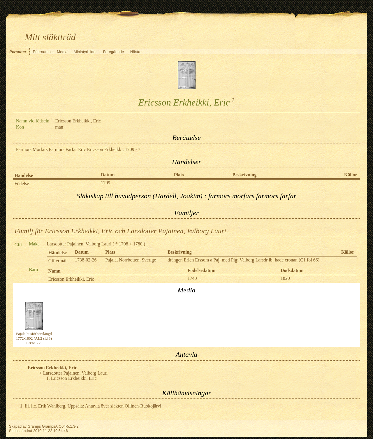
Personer (17, 52)
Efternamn (42, 52)
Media (62, 52)
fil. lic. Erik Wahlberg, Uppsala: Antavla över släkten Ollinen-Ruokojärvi (93, 405)
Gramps (34, 426)
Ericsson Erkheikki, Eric (71, 279)
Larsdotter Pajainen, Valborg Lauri (79, 243)
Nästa (135, 52)
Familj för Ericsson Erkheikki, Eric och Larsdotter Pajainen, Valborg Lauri (120, 231)
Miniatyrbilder (85, 52)
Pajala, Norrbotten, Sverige (130, 259)
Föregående (113, 52)
